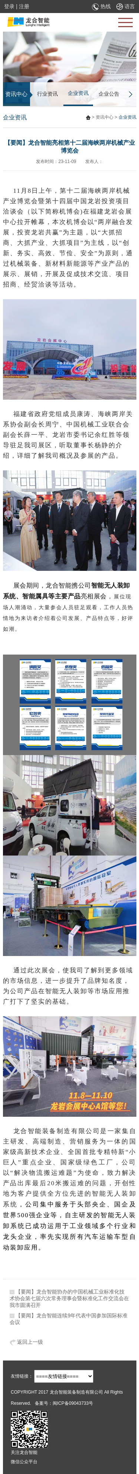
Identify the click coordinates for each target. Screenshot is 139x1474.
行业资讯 (47, 94)
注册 (24, 6)
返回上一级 (26, 1342)
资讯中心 (104, 117)
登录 (9, 6)
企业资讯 (78, 93)
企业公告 (109, 94)
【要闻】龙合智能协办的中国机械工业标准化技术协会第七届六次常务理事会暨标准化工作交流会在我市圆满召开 (69, 1298)
